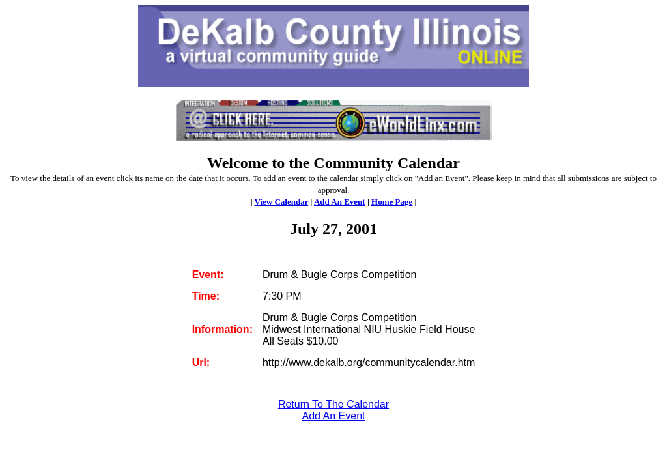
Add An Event (339, 201)
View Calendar (282, 201)
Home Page (391, 201)
